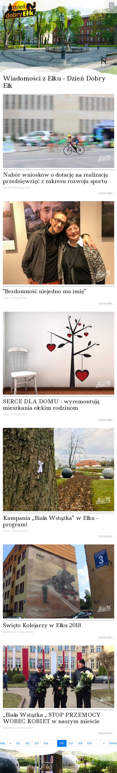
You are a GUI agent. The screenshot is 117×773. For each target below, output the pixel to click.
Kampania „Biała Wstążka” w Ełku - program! (50, 521)
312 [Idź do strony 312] (27, 743)
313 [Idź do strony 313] (36, 743)
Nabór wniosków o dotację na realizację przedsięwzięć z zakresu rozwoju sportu (55, 178)
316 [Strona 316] (63, 743)
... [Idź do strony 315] (54, 743)
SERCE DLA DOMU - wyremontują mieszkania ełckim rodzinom (51, 404)
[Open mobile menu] (111, 5)
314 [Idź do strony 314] (46, 743)
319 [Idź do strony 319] (89, 743)
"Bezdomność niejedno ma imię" (44, 291)
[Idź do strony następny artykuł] (104, 743)
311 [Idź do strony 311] (18, 743)
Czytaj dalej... (106, 193)
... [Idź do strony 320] (97, 743)
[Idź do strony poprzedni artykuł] (10, 743)
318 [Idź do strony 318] (80, 743)
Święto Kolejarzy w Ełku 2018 (42, 625)
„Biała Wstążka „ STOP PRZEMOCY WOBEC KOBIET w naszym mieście (52, 718)
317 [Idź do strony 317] (71, 743)
